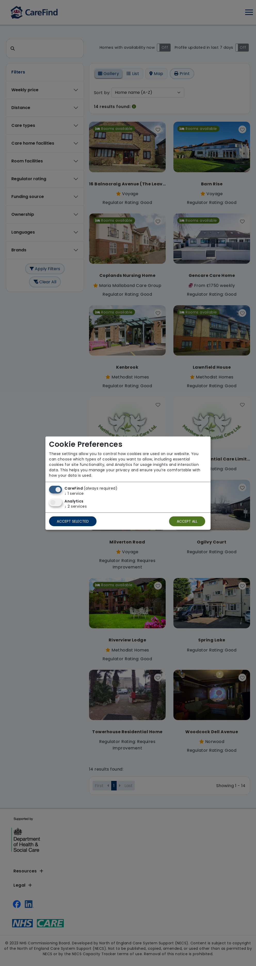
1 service (74, 493)
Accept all (187, 521)
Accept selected (73, 521)
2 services (76, 506)
